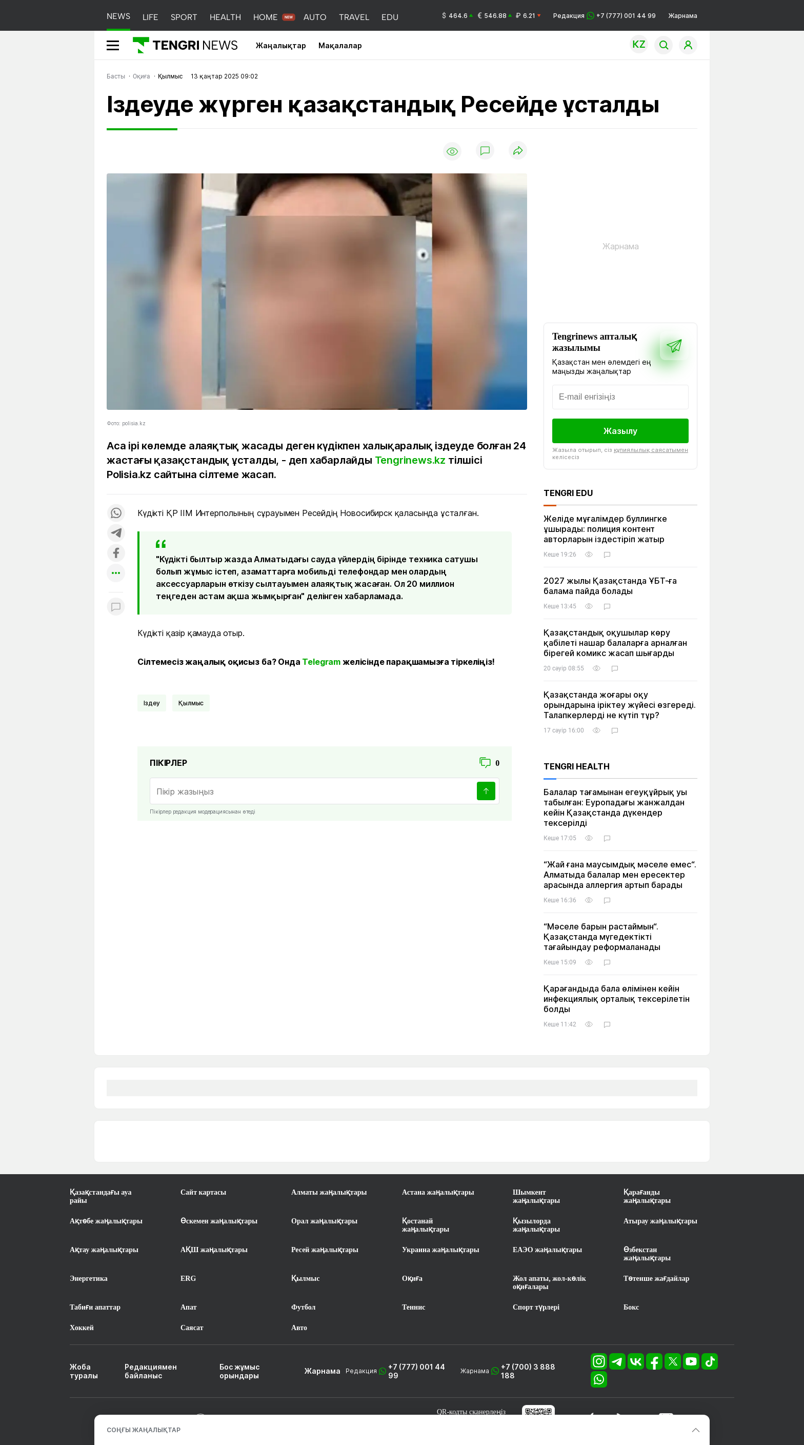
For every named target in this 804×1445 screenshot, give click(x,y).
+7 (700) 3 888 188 (528, 1371)
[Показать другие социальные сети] (116, 574)
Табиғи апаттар (95, 1307)
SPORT (184, 17)
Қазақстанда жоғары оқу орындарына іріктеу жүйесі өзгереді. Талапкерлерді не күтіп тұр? (620, 704)
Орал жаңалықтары (324, 1221)
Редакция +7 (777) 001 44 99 (604, 15)
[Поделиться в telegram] (116, 534)
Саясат (192, 1328)
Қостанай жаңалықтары (425, 1225)
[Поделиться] (518, 151)
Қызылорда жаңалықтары (536, 1225)
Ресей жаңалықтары (324, 1250)
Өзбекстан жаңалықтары (647, 1254)
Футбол (303, 1307)
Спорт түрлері (536, 1307)
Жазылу (620, 431)
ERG (188, 1278)
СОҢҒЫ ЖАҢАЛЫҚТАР (143, 1430)
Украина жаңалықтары (440, 1250)
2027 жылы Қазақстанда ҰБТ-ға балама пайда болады (610, 586)
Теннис (413, 1307)
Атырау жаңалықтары (660, 1221)
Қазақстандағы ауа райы (100, 1196)
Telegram (321, 662)
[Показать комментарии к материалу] (116, 608)
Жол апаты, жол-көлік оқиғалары (549, 1283)
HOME (265, 17)
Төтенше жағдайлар (656, 1278)
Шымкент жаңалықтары (536, 1196)
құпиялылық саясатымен (651, 449)
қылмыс (191, 703)
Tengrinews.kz (410, 460)
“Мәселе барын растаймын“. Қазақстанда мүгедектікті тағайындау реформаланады (602, 936)
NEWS (118, 16)
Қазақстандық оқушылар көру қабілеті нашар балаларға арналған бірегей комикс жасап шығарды (615, 642)
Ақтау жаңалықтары (104, 1250)
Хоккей (82, 1328)
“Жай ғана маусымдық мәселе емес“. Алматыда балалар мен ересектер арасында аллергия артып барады (620, 874)
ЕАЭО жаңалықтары (547, 1250)
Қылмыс (305, 1278)
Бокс (631, 1307)
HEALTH (225, 17)
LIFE (150, 17)
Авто (299, 1328)
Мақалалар (340, 45)
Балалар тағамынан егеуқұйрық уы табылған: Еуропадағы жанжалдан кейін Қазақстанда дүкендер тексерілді (615, 807)
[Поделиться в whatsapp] (116, 514)
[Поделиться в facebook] (116, 554)
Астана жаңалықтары (438, 1192)
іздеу (152, 703)
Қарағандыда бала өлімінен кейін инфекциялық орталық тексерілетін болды (617, 998)
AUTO (315, 17)
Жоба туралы (84, 1371)
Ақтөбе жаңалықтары (106, 1221)
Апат (188, 1307)
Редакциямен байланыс (151, 1371)
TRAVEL (354, 17)
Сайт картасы (203, 1192)
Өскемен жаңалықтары (218, 1221)
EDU (389, 17)
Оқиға (412, 1278)
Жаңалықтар (281, 45)
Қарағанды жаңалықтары (647, 1196)
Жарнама (682, 15)
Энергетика (89, 1278)
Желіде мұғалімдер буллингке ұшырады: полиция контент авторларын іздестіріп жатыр (605, 528)
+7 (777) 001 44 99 (416, 1371)
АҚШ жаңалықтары (214, 1250)
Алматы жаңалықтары (329, 1192)
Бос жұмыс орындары (239, 1371)
